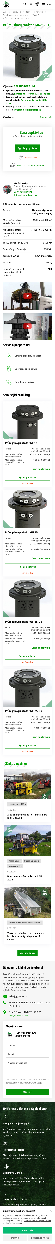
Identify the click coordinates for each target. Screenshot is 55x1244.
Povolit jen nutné (40, 1237)
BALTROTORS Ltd (24, 86)
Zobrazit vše (46, 117)
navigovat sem (16, 1015)
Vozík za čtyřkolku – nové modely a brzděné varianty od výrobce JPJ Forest (25, 936)
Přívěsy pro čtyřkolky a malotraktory (25, 922)
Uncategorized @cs (17, 804)
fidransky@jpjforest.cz (25, 195)
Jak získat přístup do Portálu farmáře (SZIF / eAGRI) (27, 816)
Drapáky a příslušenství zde (27, 110)
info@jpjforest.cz (18, 996)
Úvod (5, 11)
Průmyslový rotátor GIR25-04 (23, 711)
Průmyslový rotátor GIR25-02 (23, 622)
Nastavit (15, 1237)
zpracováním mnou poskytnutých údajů (24, 1083)
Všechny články (27, 953)
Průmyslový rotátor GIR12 (21, 443)
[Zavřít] (51, 1211)
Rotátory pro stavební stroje (15, 15)
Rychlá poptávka (28, 148)
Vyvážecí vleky (15, 866)
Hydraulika (16, 11)
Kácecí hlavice (15, 861)
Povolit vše (27, 1230)
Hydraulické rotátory (34, 11)
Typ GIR (36, 15)
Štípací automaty (31, 861)
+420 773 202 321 (23, 192)
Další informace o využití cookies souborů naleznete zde (27, 1222)
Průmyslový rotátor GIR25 (21, 532)
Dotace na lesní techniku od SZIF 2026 (24, 878)
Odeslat (27, 1092)
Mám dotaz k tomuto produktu (27, 165)
